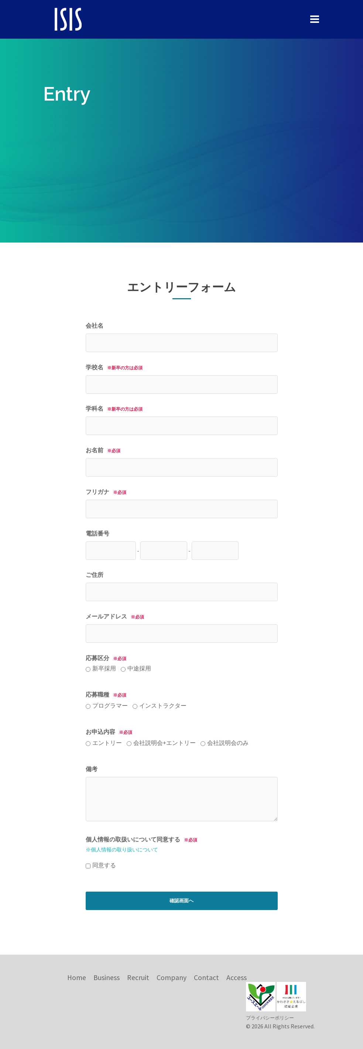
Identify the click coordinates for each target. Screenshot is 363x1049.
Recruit (138, 977)
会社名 (94, 325)
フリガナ (108, 491)
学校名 (116, 367)
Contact (206, 977)
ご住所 (94, 574)
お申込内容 (167, 738)
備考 (91, 769)
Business (106, 977)
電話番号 (97, 533)
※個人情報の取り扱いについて (122, 849)
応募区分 (118, 664)
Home (76, 977)
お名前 (105, 450)
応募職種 (136, 701)
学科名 (116, 408)
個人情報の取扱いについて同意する (143, 844)
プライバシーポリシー (270, 1018)
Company (171, 977)
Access (236, 977)
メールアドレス (117, 616)
